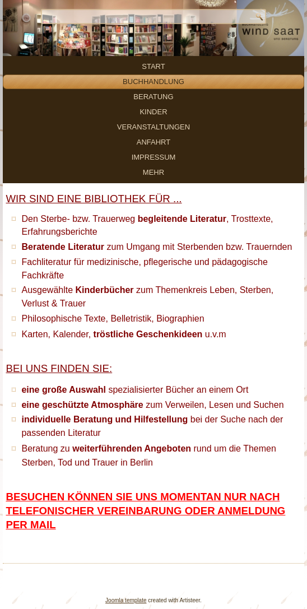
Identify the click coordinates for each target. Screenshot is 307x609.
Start (153, 66)
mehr (153, 172)
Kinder (153, 112)
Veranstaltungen (153, 127)
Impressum (154, 157)
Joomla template (125, 600)
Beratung (153, 96)
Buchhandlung (153, 81)
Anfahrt (153, 142)
